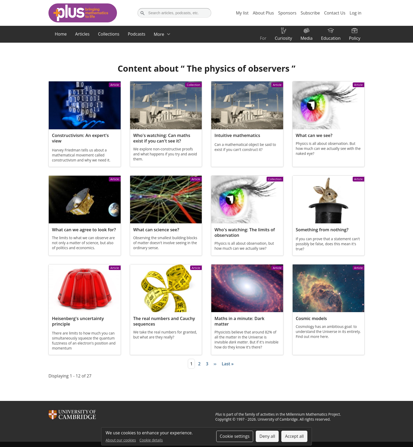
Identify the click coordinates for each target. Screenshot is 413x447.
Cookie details (151, 440)
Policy (354, 38)
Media (307, 38)
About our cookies (121, 440)
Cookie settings (234, 436)
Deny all (267, 436)
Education (331, 38)
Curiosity (283, 38)
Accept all (294, 436)
